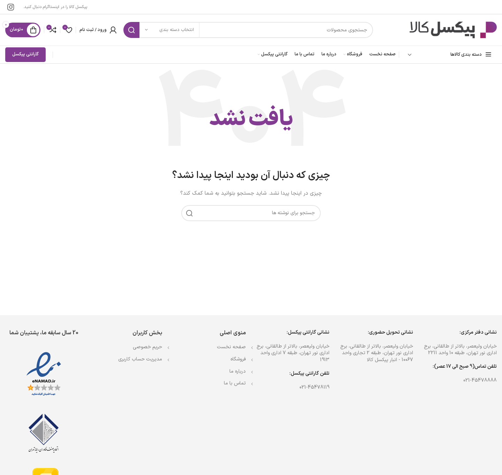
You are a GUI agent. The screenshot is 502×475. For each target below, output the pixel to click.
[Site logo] (453, 29)
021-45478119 (314, 387)
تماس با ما (235, 383)
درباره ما (237, 371)
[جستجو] (248, 30)
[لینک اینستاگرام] (10, 7)
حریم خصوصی (147, 347)
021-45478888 (480, 380)
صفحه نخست (231, 347)
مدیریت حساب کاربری (140, 359)
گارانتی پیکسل (25, 54)
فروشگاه (238, 359)
